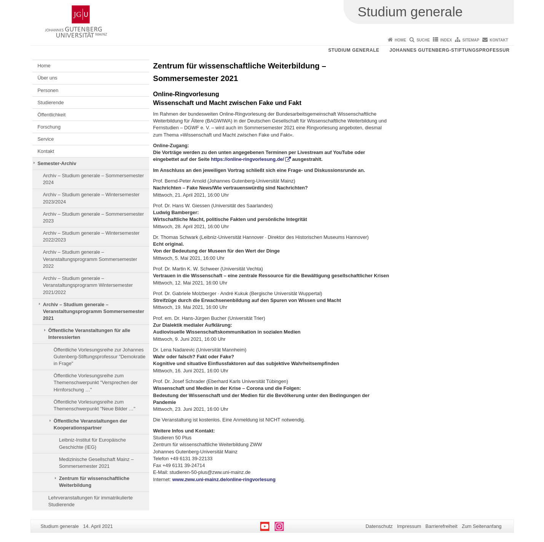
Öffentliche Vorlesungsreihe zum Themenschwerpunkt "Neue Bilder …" (95, 405)
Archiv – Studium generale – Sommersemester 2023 (93, 217)
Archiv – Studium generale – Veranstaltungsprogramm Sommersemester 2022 (90, 259)
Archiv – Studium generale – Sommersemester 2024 (93, 179)
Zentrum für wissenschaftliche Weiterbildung (94, 481)
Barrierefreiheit (442, 526)
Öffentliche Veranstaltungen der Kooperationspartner (90, 424)
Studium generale (353, 50)
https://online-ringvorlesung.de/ (247, 159)
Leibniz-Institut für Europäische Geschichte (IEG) (92, 443)
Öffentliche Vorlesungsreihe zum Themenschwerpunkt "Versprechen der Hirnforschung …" (96, 383)
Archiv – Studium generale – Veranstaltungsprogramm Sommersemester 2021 (93, 311)
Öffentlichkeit (52, 115)
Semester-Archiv (57, 163)
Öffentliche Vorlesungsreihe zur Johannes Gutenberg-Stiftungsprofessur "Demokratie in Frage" (99, 357)
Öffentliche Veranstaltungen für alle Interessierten (89, 333)
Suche (423, 40)
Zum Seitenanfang (482, 526)
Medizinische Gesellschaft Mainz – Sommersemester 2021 (96, 462)
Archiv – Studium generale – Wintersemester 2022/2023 (91, 236)
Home (400, 40)
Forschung (49, 127)
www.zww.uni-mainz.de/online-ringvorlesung (224, 479)
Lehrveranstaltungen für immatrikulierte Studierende (90, 501)
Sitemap (471, 40)
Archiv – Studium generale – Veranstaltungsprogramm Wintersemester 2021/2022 (88, 285)
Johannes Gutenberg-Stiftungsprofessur (449, 50)
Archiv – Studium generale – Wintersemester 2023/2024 (91, 198)
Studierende (51, 102)
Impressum (409, 526)
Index (446, 40)
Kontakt (499, 40)
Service (46, 139)
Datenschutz (378, 526)
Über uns (47, 78)
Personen (48, 90)
